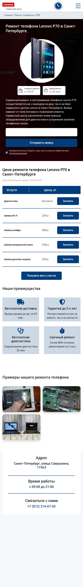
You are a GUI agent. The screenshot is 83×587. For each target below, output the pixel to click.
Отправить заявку (41, 143)
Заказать (68, 201)
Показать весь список (41, 275)
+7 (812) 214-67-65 (41, 506)
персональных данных (18, 153)
